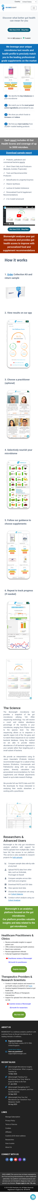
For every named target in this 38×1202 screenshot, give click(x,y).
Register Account (19, 969)
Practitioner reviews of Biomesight (19, 958)
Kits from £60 (19, 1015)
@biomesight (13, 1067)
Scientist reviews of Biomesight (19, 1004)
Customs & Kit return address (15, 1136)
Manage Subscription (12, 1117)
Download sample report (19, 152)
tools (30, 986)
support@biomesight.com (17, 1054)
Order (10, 274)
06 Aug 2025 (12, 1104)
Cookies (8, 1128)
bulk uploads (17, 857)
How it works (9, 1143)
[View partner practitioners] (18, 414)
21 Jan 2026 (12, 1084)
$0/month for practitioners (17, 962)
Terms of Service (11, 1124)
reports (22, 162)
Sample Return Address (14, 1049)
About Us (8, 1147)
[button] (33, 1197)
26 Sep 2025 (12, 1094)
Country (17, 2)
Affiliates (8, 1132)
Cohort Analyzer (14, 900)
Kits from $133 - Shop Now (19, 30)
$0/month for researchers (19, 1008)
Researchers (9, 1140)
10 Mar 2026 (12, 1074)
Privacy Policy (10, 1121)
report (13, 140)
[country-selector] (29, 1)
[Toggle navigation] (34, 8)
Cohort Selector (17, 894)
